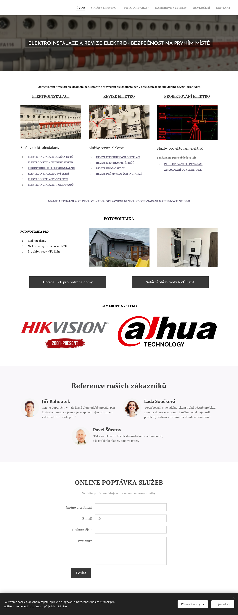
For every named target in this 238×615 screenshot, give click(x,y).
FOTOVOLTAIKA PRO (34, 231)
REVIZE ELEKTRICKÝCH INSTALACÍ (118, 157)
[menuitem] (72, 7)
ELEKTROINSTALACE (51, 96)
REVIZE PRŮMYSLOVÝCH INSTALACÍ (119, 173)
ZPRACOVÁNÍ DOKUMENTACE (183, 169)
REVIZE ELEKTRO (119, 96)
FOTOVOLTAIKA (119, 218)
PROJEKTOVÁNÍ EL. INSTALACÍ (183, 164)
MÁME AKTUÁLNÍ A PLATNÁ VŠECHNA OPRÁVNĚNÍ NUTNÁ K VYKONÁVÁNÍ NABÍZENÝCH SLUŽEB (119, 201)
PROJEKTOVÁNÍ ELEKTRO (187, 96)
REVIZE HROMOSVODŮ (110, 168)
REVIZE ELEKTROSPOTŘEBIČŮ (115, 162)
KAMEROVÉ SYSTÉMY (119, 305)
